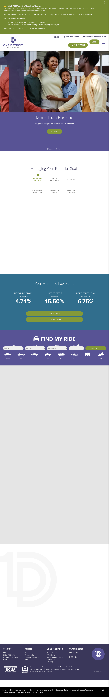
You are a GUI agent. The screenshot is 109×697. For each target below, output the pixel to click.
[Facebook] (70, 663)
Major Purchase (54, 181)
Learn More (54, 131)
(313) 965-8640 (74, 660)
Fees (26, 666)
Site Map (50, 668)
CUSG (104, 678)
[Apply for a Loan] (71, 37)
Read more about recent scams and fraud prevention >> (24, 28)
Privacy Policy (38, 692)
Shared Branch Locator (55, 664)
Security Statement (32, 664)
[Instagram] (72, 663)
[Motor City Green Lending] (94, 37)
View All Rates (43, 326)
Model (57, 354)
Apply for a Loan (66, 326)
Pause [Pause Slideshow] (50, 149)
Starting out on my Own (38, 195)
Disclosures (29, 660)
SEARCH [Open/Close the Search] (57, 37)
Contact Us (51, 666)
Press (5, 666)
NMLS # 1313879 (9, 662)
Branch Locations (53, 660)
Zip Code (76, 354)
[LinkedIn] (75, 663)
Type (13, 354)
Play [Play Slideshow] (58, 149)
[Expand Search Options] (104, 355)
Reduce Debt (71, 181)
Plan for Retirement (71, 195)
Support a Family (54, 195)
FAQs (5, 660)
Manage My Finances (38, 181)
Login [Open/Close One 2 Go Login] (94, 45)
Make (35, 354)
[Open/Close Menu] (103, 45)
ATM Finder (51, 662)
